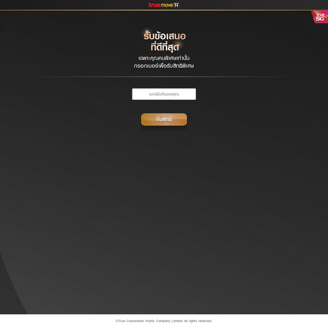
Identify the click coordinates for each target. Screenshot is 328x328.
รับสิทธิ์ (164, 119)
